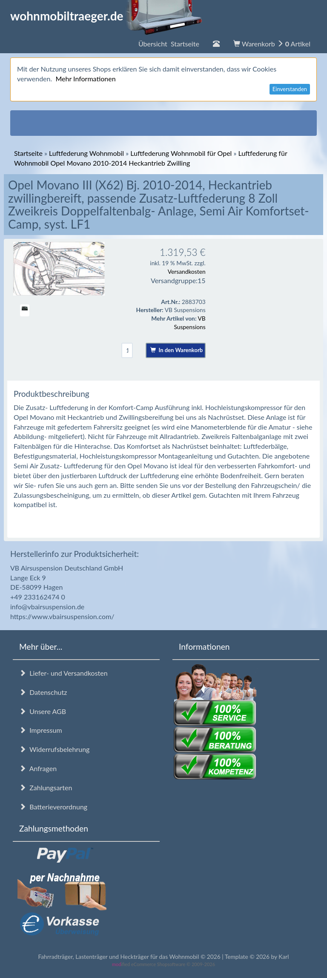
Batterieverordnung (53, 807)
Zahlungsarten (45, 787)
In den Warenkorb (176, 350)
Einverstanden (289, 89)
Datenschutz (43, 692)
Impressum (40, 730)
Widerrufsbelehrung (54, 749)
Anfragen (38, 768)
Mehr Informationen (85, 79)
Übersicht (168, 44)
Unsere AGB (42, 711)
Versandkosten (187, 271)
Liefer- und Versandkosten (63, 673)
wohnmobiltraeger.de (106, 16)
